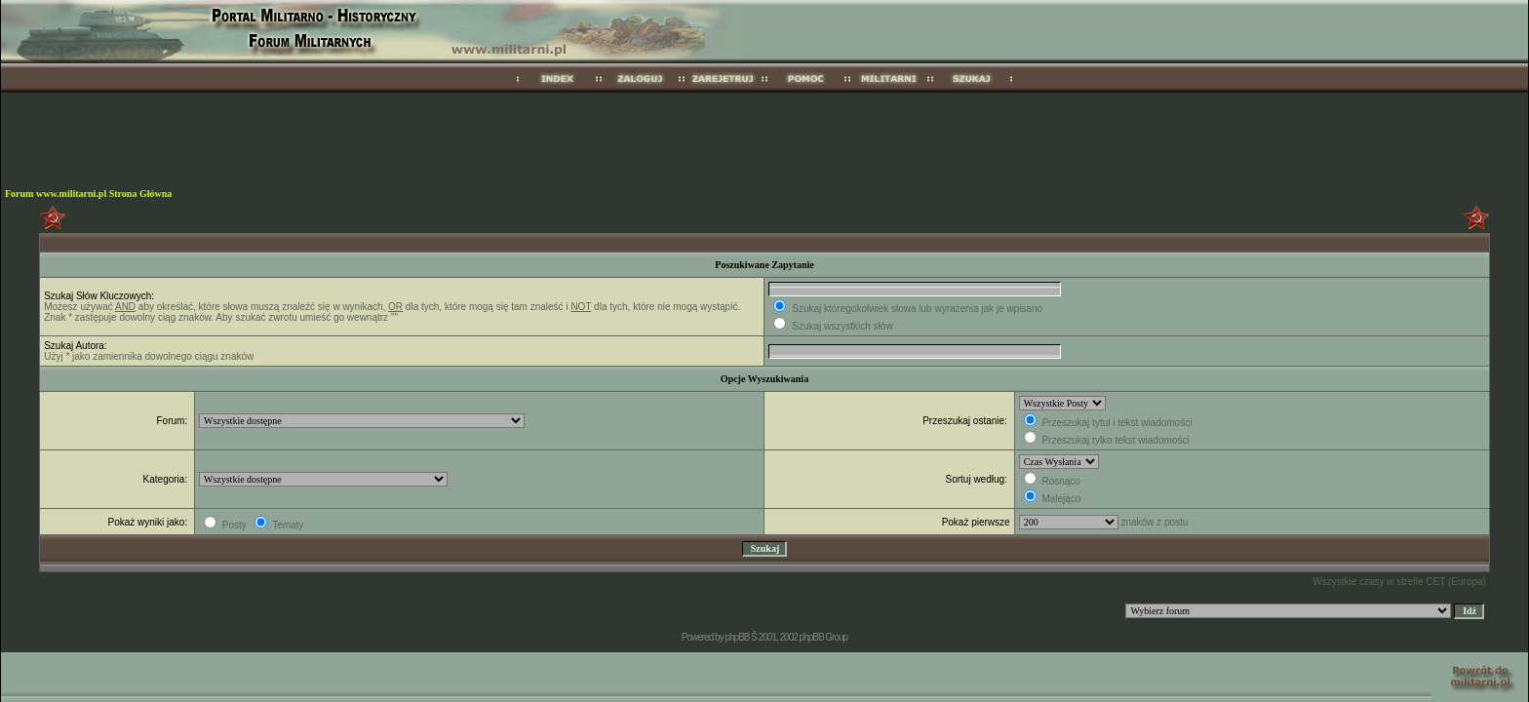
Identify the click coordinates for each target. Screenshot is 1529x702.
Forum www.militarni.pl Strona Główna (88, 193)
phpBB (737, 637)
